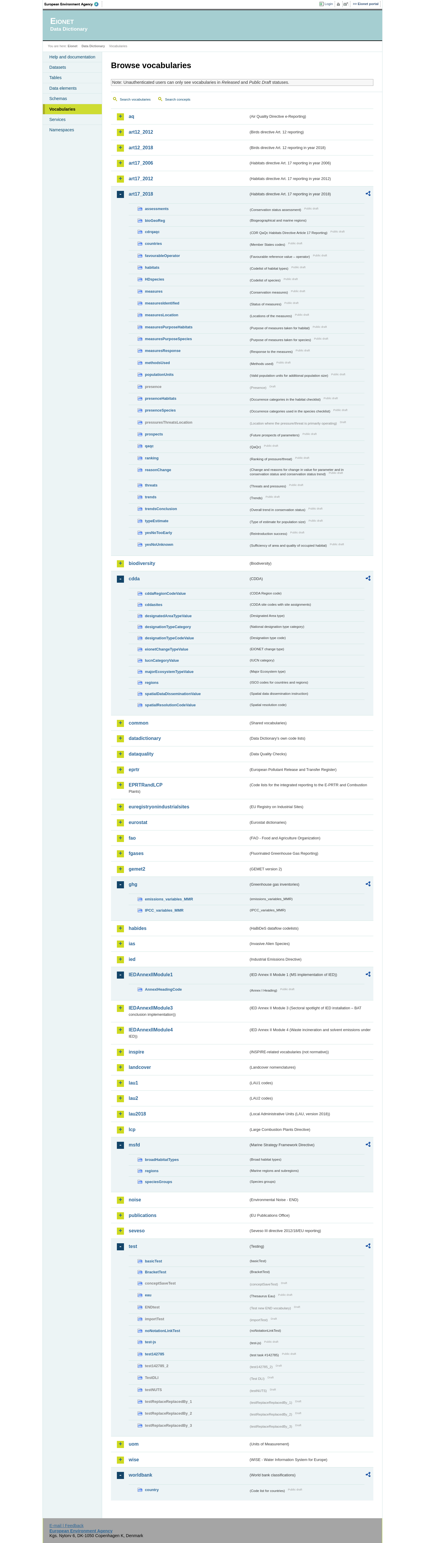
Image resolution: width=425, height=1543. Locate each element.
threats (151, 485)
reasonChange (158, 470)
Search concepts (177, 99)
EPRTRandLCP (146, 784)
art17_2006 (141, 163)
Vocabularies (62, 109)
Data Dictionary (93, 46)
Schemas (58, 98)
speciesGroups (158, 1182)
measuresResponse (163, 350)
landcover (140, 1067)
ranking (151, 458)
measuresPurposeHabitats (168, 327)
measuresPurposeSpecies (168, 339)
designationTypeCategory (168, 627)
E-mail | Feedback (66, 1525)
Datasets (57, 67)
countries (153, 243)
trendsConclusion (161, 509)
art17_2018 (141, 193)
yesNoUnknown (159, 544)
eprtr (134, 769)
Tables (55, 77)
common (138, 722)
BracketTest (155, 1272)
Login (329, 4)
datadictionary (145, 738)
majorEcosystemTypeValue (169, 671)
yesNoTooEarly (158, 532)
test (133, 1246)
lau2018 (137, 1113)
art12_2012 (141, 132)
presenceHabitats (160, 398)
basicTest (153, 1261)
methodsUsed (157, 363)
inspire (136, 1051)
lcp (132, 1129)
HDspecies (154, 279)
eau (148, 1295)
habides (137, 928)
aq (131, 116)
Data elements (63, 88)
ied (132, 959)
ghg (133, 884)
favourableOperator (162, 255)
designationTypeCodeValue (169, 638)
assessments (157, 209)
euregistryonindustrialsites (159, 806)
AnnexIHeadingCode (163, 989)
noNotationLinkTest (162, 1331)
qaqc (149, 446)
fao (132, 838)
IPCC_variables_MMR (164, 910)
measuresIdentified (162, 303)
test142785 (154, 1354)
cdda (134, 578)
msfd (134, 1144)
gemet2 (137, 869)
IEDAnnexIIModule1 (151, 974)
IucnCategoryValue (162, 660)
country (152, 1490)
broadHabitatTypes (162, 1159)
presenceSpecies (160, 410)
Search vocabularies (135, 99)
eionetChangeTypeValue (166, 649)
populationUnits (159, 374)
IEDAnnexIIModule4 (151, 1029)
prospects (154, 434)
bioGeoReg (155, 220)
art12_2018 (141, 147)
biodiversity (142, 563)
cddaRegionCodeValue (165, 593)
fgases (136, 853)
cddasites (153, 604)
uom (134, 1444)
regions (151, 682)
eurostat (138, 822)
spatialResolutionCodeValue (170, 705)
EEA (73, 4)
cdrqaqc (152, 232)
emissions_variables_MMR (169, 899)
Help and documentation (72, 57)
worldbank (140, 1475)
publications (142, 1215)
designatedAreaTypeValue (168, 616)
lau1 (133, 1082)
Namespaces (61, 129)
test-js (150, 1342)
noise (135, 1199)
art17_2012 (141, 178)
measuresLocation (161, 315)
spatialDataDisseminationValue (173, 694)
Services (57, 119)
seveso (137, 1230)
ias (132, 943)
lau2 (133, 1098)
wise (134, 1459)
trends (150, 497)
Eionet (72, 46)
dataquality (141, 753)
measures (154, 291)
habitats (152, 267)
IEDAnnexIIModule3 (151, 1007)
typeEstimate (157, 521)
